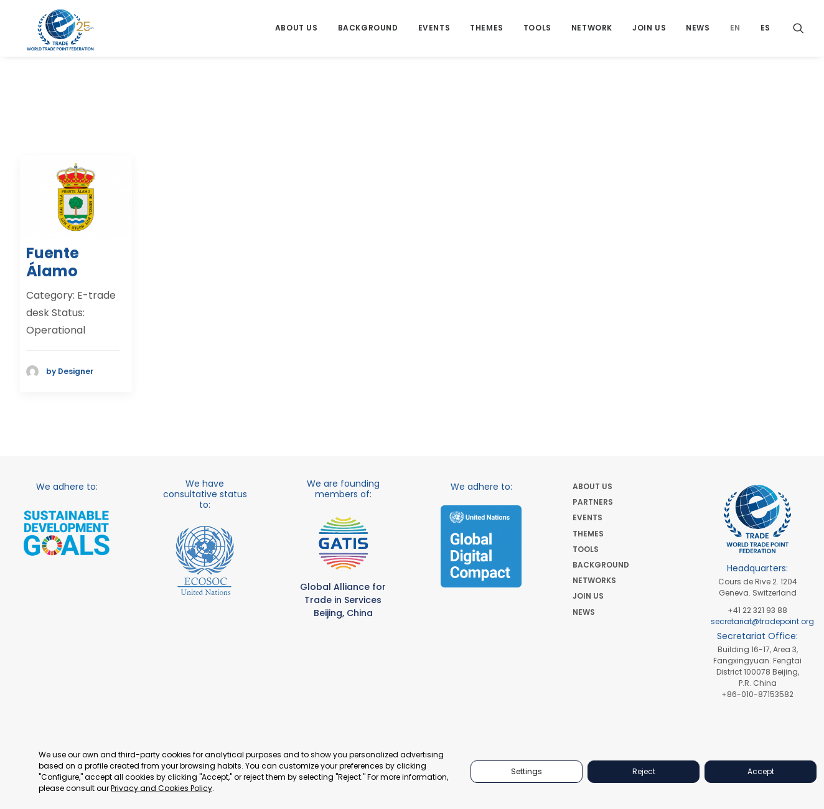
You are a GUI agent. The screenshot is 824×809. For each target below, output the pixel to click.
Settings (526, 771)
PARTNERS (593, 502)
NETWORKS (594, 580)
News (697, 32)
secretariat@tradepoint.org (762, 621)
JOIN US (588, 596)
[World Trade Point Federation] (61, 34)
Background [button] (368, 32)
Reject (643, 771)
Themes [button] (486, 32)
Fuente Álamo (52, 262)
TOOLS (586, 549)
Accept (760, 771)
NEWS (584, 612)
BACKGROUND (601, 564)
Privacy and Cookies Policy (161, 788)
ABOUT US (592, 486)
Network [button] (591, 32)
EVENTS (587, 517)
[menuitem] (296, 32)
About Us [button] (296, 32)
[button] (798, 32)
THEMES (588, 533)
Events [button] (434, 32)
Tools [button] (537, 32)
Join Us (649, 32)
